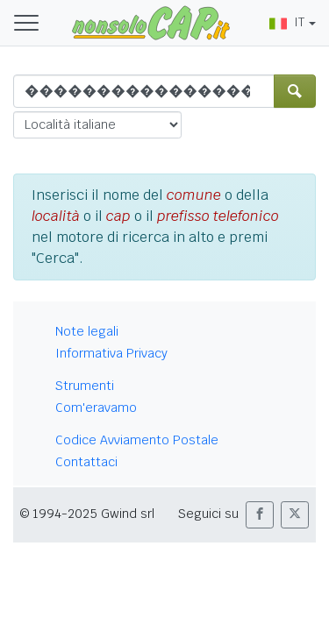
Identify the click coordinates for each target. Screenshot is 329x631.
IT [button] (286, 22)
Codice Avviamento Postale (136, 440)
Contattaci (86, 462)
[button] (260, 514)
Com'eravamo (96, 407)
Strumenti (84, 385)
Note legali (86, 331)
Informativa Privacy (111, 353)
